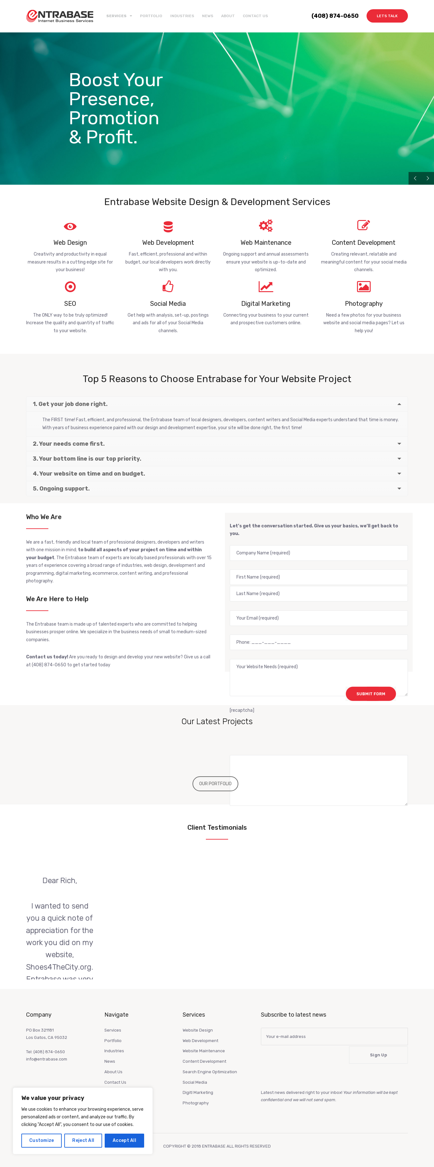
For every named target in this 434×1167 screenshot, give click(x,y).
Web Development (200, 1040)
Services (112, 1030)
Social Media (195, 1082)
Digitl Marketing (198, 1092)
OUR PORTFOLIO (215, 783)
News (207, 16)
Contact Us (255, 16)
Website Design (198, 1030)
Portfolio (151, 16)
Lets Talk (387, 16)
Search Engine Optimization (210, 1071)
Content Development (204, 1061)
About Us (113, 1071)
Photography (196, 1103)
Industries (182, 16)
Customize (41, 1140)
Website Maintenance (204, 1050)
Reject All (83, 1140)
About (228, 16)
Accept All (124, 1140)
